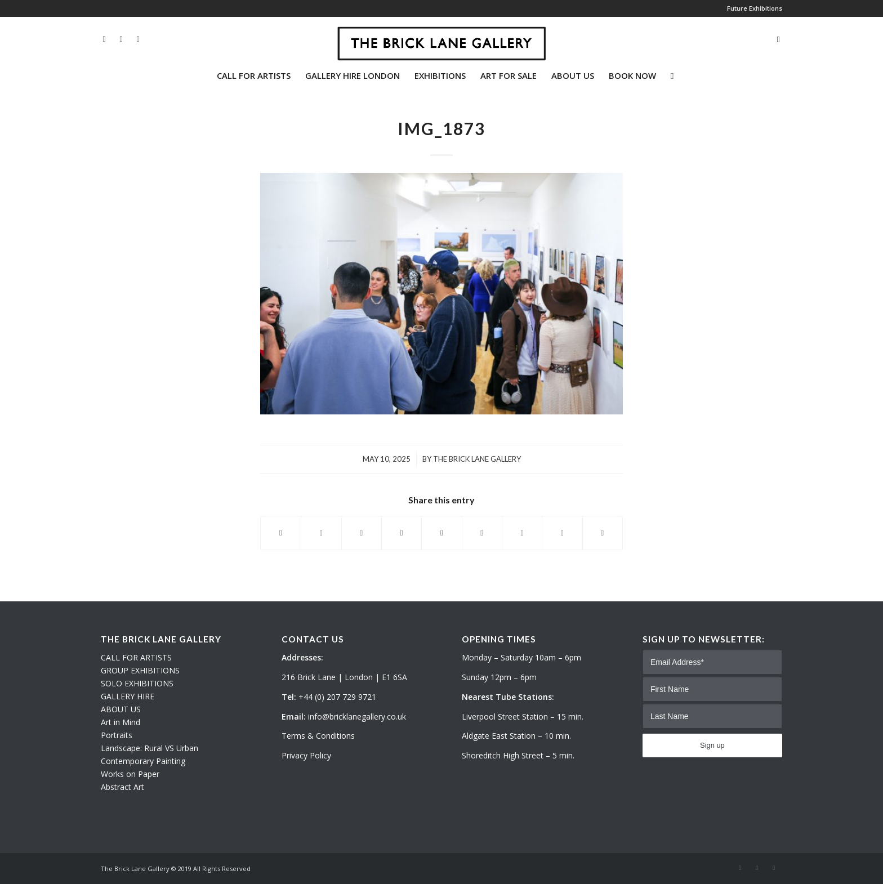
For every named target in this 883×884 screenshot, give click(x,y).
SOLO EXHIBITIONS (137, 683)
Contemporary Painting (143, 761)
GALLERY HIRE (127, 696)
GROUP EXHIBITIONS (140, 670)
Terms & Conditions (318, 735)
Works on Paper (130, 774)
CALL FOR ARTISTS (136, 657)
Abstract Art (122, 787)
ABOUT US (121, 709)
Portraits (116, 735)
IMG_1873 (441, 128)
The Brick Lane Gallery (477, 458)
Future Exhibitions (754, 8)
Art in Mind (120, 722)
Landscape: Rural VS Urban (149, 748)
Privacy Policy (306, 755)
